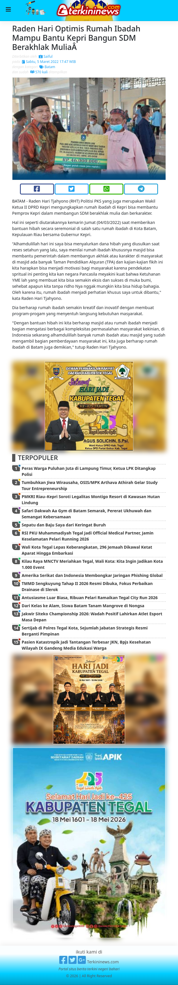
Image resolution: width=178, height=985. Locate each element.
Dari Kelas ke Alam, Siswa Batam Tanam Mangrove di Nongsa (83, 605)
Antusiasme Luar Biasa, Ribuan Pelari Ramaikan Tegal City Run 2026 (90, 597)
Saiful (46, 56)
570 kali (39, 72)
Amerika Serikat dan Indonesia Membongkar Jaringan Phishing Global (92, 575)
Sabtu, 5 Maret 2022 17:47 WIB (49, 61)
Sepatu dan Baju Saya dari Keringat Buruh (64, 525)
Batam (47, 66)
